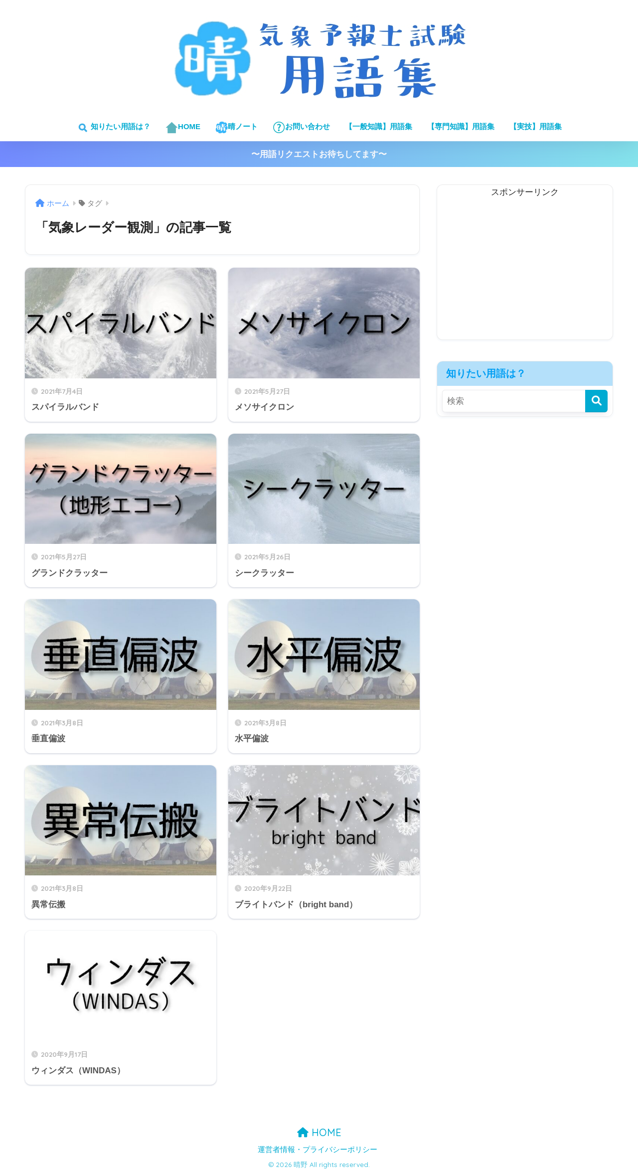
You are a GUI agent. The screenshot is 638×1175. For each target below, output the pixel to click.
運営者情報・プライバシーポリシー (317, 1150)
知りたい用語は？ (113, 127)
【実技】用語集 (535, 126)
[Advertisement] (525, 269)
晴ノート (236, 127)
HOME (182, 127)
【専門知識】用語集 (460, 126)
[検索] (596, 401)
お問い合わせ (301, 127)
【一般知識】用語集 (378, 126)
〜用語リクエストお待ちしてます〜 (319, 154)
